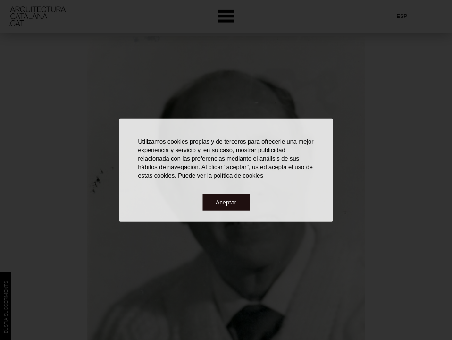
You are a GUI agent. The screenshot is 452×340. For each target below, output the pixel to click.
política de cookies (238, 174)
